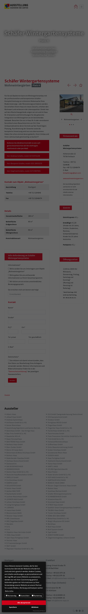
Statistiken (24, 595)
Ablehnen (34, 607)
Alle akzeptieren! (23, 603)
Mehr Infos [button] (9, 591)
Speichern (13, 607)
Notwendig (11, 595)
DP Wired (42, 611)
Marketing (37, 595)
